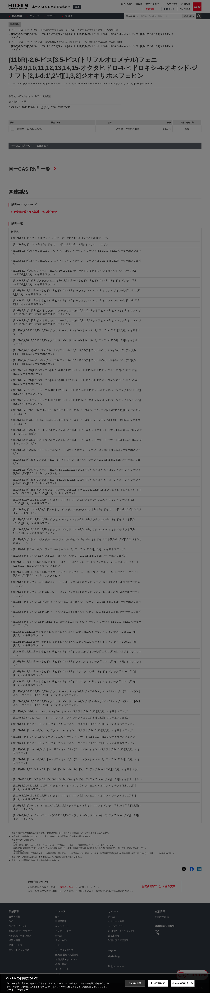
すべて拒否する (157, 983)
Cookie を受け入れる (182, 983)
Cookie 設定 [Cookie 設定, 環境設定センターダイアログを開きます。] (135, 983)
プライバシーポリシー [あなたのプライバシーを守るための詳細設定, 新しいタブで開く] (17, 990)
